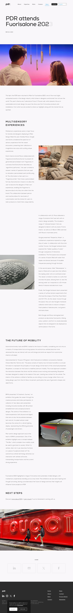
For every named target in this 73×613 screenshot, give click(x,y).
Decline (22, 609)
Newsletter (62, 599)
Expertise (26, 4)
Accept (13, 609)
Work (33, 4)
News (47, 4)
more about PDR (16, 499)
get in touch (28, 499)
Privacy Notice (63, 596)
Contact (54, 4)
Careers (40, 4)
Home (49, 591)
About (19, 4)
